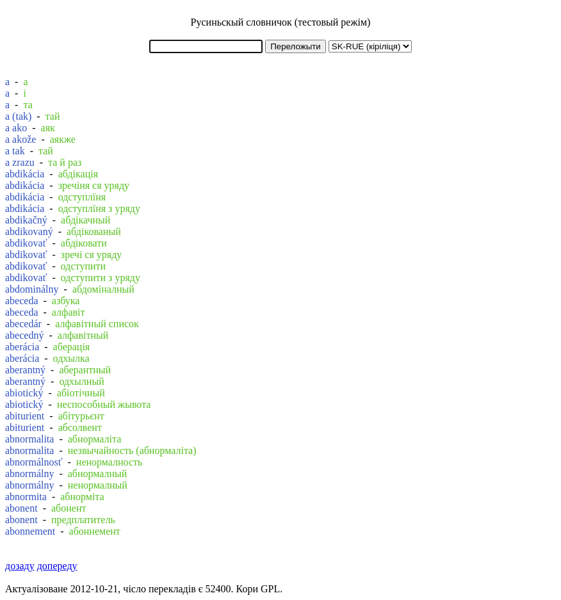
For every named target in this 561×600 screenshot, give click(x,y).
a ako (16, 127)
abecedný (24, 335)
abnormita (26, 496)
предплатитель (83, 519)
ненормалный (97, 485)
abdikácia (24, 173)
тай (52, 116)
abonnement (30, 531)
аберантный (85, 369)
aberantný (25, 369)
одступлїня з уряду (99, 208)
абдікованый (94, 231)
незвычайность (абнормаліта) (132, 450)
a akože (20, 139)
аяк (48, 127)
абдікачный (85, 220)
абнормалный (97, 473)
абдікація (78, 173)
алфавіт (68, 312)
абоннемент (94, 531)
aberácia (22, 346)
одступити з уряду (100, 277)
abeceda (21, 300)
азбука (66, 300)
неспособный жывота (104, 404)
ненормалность (109, 462)
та (27, 104)
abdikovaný (29, 231)
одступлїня (82, 196)
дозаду (20, 565)
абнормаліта (95, 439)
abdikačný (26, 220)
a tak (15, 150)
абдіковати (84, 243)
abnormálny (29, 473)
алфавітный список (97, 323)
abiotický (24, 392)
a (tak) (18, 116)
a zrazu (20, 162)
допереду (57, 565)
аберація (71, 346)
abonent (21, 508)
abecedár (23, 323)
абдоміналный (103, 289)
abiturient (24, 415)
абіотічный (81, 392)
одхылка (71, 358)
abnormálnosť (33, 462)
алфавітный (83, 335)
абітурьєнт (81, 415)
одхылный (81, 381)
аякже (63, 139)
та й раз (64, 162)
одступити (83, 266)
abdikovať (26, 243)
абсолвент (80, 427)
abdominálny (32, 289)
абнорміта (82, 496)
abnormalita (29, 439)
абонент (68, 508)
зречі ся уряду (91, 254)
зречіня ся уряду (93, 185)
